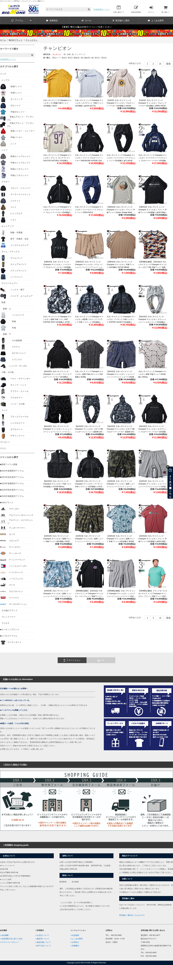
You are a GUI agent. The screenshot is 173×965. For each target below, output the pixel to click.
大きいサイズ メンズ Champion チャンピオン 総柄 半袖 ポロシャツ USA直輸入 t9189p (89, 374)
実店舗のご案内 (121, 20)
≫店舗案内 (74, 946)
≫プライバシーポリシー (9, 942)
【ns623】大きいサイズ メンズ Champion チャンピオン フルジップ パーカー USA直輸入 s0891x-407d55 (152, 103)
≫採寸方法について (43, 946)
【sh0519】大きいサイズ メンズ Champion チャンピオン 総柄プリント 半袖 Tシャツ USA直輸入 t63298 (121, 538)
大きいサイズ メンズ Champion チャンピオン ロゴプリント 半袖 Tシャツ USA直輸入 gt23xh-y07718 (89, 103)
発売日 (70, 58)
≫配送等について (42, 939)
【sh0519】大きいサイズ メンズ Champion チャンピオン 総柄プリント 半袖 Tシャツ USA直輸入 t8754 (57, 538)
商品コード (56, 58)
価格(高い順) (89, 58)
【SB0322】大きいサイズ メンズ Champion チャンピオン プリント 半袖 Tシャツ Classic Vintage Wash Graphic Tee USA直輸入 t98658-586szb (121, 212)
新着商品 (52, 20)
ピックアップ (80, 54)
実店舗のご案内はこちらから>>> (132, 915)
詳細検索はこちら (101, 9)
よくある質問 (155, 20)
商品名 (64, 58)
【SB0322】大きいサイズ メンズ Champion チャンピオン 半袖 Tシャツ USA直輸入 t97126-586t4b (120, 264)
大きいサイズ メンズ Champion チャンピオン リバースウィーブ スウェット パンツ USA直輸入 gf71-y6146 (121, 158)
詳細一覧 (70, 54)
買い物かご (165, 9)
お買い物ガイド (118, 9)
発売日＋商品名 (101, 58)
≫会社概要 (4, 935)
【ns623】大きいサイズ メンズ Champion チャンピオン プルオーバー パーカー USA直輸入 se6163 (121, 103)
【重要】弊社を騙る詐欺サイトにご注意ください (86, 27)
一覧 (64, 54)
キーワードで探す (9, 49)
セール (86, 20)
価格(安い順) (78, 58)
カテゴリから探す (9, 66)
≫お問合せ (74, 942)
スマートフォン (72, 660)
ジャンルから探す (9, 457)
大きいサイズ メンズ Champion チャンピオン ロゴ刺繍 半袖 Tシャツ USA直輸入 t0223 (57, 103)
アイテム (21, 20)
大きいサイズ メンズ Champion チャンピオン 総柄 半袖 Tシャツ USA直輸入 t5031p (152, 374)
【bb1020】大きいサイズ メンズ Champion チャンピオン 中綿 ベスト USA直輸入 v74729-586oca (57, 484)
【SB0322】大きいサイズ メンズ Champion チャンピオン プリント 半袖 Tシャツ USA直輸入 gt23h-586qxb (152, 209)
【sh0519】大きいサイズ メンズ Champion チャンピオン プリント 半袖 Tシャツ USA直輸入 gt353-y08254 (152, 538)
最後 (168, 63)
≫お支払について (42, 935)
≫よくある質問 (76, 939)
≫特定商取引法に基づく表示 (11, 939)
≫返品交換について (43, 942)
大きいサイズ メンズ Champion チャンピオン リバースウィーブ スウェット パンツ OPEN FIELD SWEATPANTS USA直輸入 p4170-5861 (89, 212)
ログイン (151, 9)
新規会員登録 (136, 9)
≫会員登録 (74, 935)
